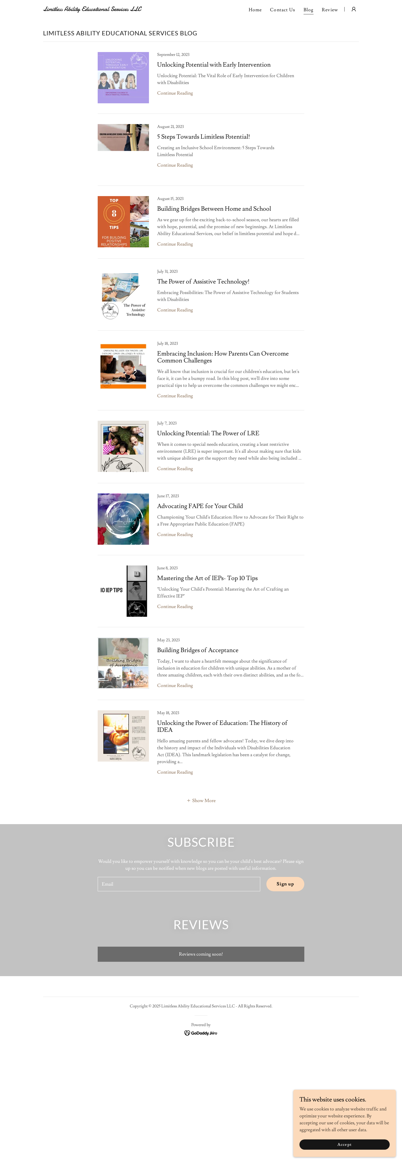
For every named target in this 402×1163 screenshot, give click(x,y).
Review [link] (330, 10)
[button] (354, 9)
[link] (98, 10)
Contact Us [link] (282, 10)
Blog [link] (309, 10)
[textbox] (179, 884)
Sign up (285, 884)
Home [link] (255, 10)
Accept (344, 1144)
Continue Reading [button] (175, 93)
